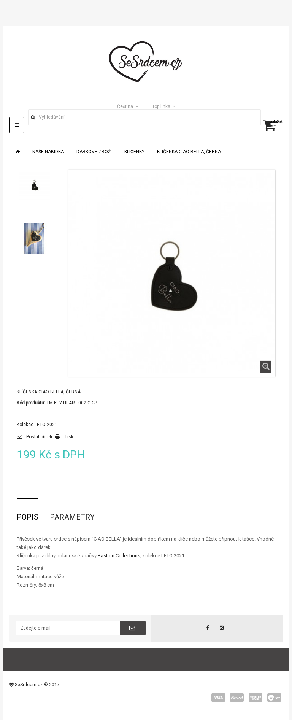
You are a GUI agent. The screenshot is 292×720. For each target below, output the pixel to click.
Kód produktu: (31, 403)
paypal (237, 697)
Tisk (69, 436)
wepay (274, 697)
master (255, 697)
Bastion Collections (119, 555)
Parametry (72, 517)
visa (218, 697)
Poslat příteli (39, 436)
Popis (27, 517)
